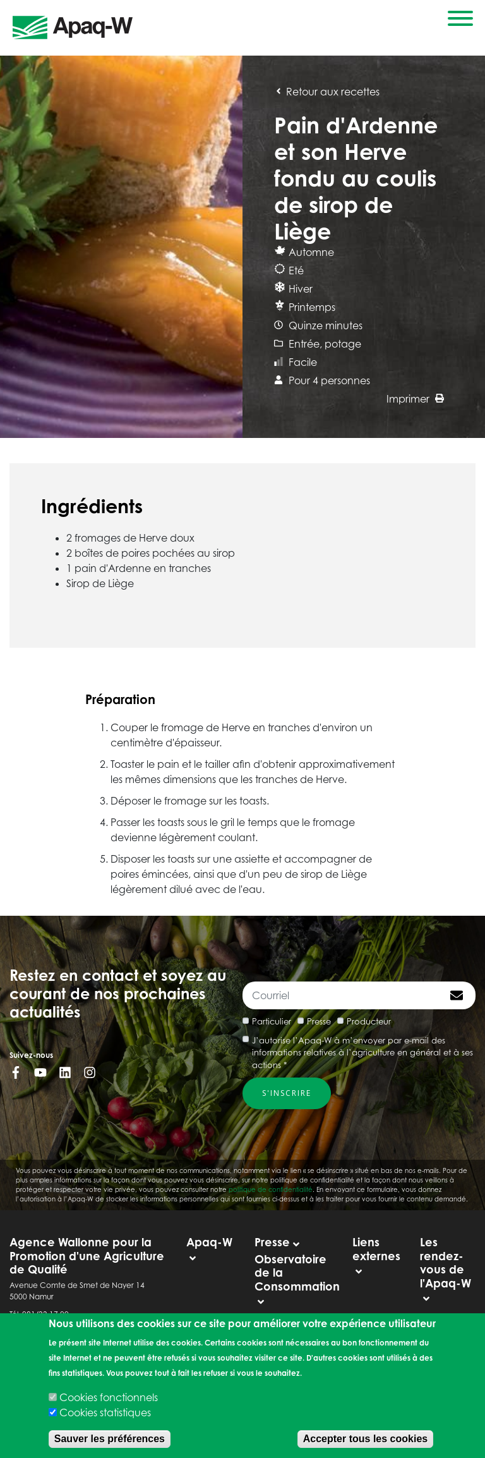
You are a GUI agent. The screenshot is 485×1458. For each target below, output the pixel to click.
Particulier (271, 1021)
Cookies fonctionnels (108, 1397)
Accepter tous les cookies (365, 1438)
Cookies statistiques (105, 1412)
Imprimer (415, 398)
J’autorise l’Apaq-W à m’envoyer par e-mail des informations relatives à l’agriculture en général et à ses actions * (362, 1052)
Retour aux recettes (327, 91)
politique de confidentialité (271, 1189)
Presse (319, 1021)
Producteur (369, 1021)
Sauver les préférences (109, 1438)
